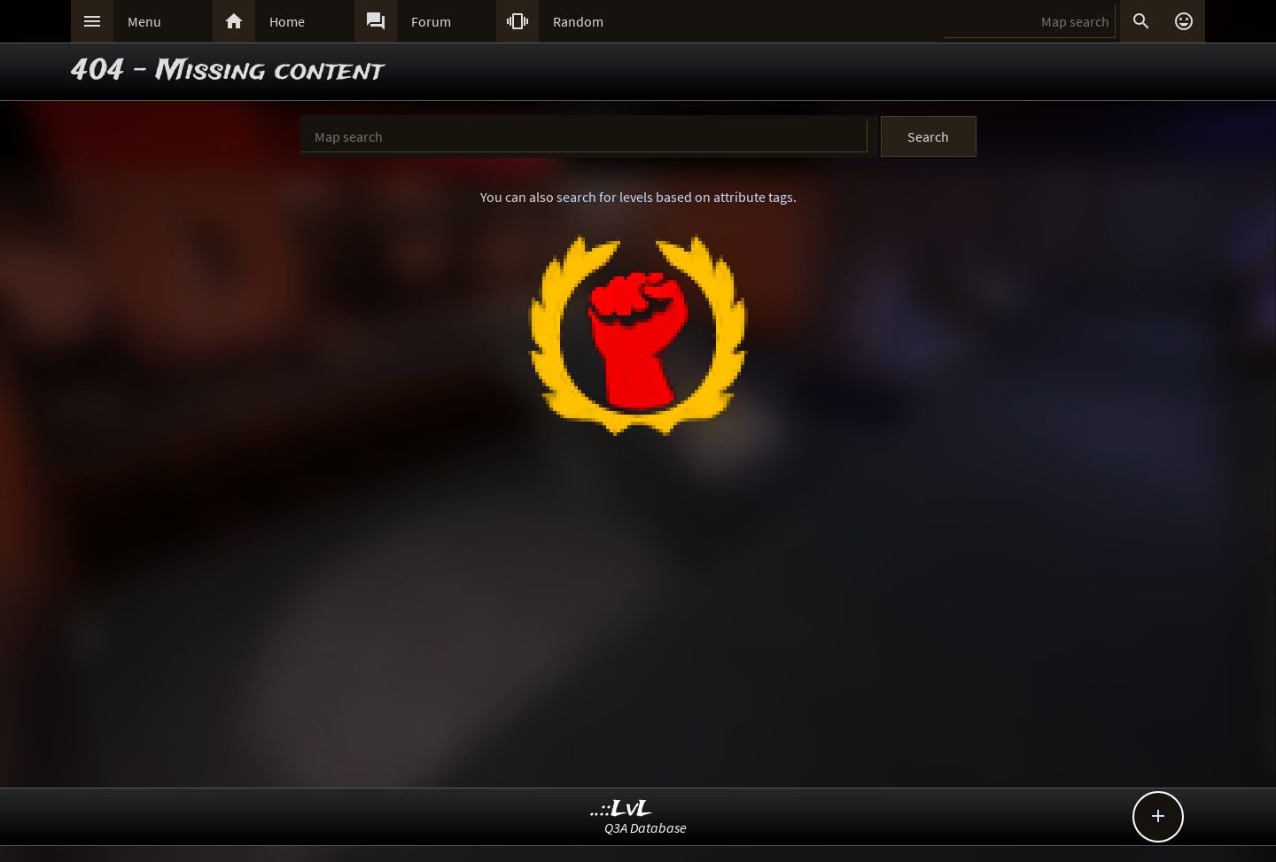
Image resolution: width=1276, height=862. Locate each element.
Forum (431, 21)
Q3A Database (645, 827)
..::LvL (621, 809)
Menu (144, 21)
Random (578, 21)
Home (287, 21)
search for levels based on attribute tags (674, 197)
